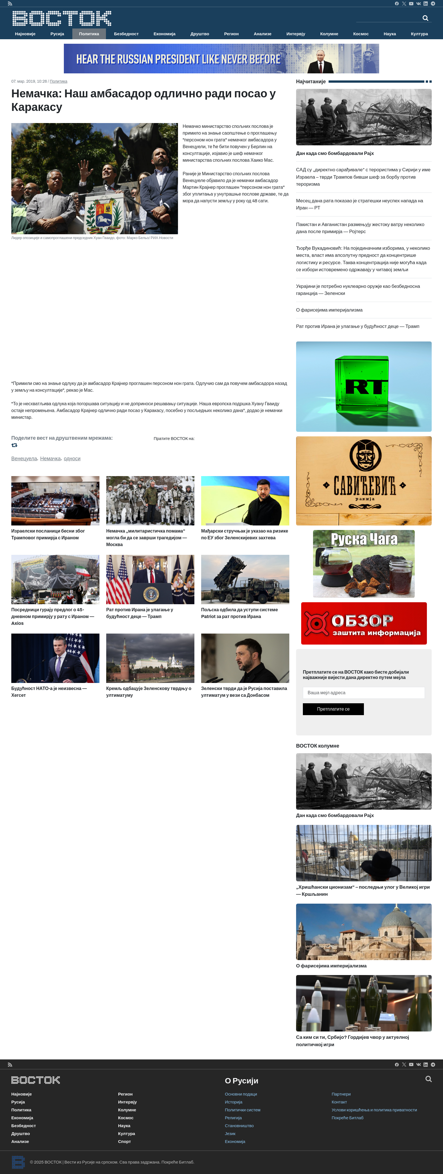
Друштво (199, 34)
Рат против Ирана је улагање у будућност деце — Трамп (357, 326)
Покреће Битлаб (348, 1118)
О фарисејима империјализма (329, 310)
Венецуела (24, 458)
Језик (230, 1133)
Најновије (25, 34)
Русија (57, 34)
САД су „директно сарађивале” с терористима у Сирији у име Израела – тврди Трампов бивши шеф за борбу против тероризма (363, 177)
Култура (419, 34)
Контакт (339, 1102)
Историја (233, 1102)
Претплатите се (333, 709)
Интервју (295, 34)
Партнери (341, 1094)
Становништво (239, 1125)
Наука (390, 34)
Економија (164, 34)
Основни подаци (241, 1094)
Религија (233, 1118)
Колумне (329, 34)
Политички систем (242, 1110)
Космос (361, 34)
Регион (231, 34)
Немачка (50, 458)
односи (72, 458)
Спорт (124, 1141)
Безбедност (126, 34)
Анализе (263, 34)
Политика (89, 34)
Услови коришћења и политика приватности (374, 1110)
